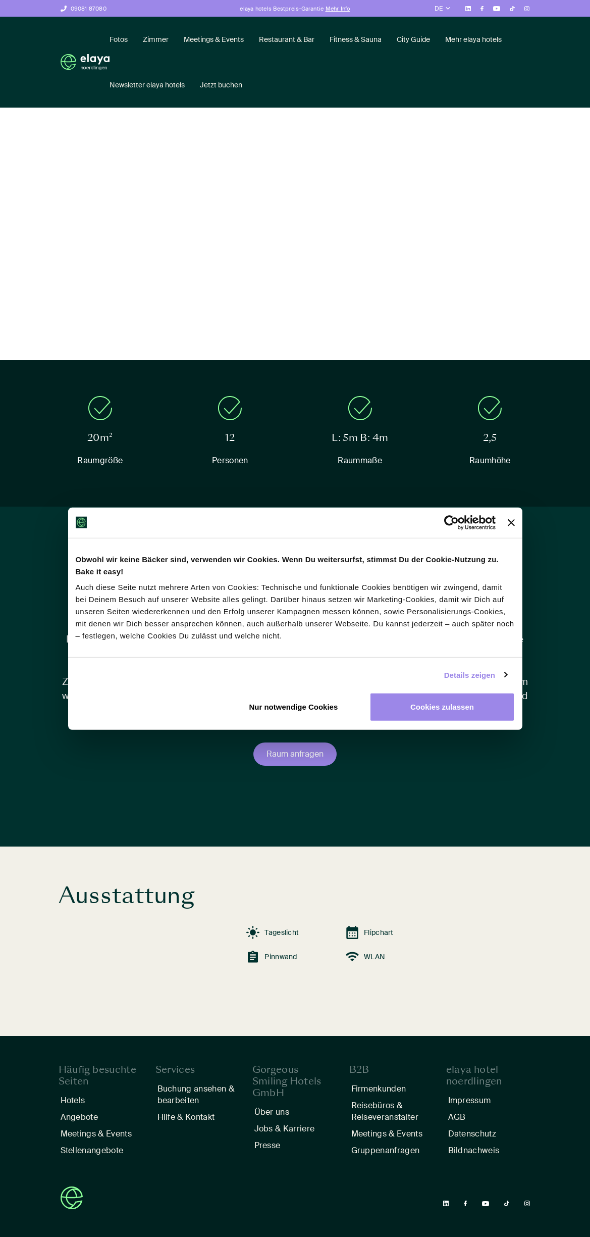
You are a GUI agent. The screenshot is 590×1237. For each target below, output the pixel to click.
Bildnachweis (474, 1150)
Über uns (272, 1112)
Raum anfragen (295, 754)
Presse (267, 1145)
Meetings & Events (214, 39)
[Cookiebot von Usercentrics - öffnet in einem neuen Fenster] (451, 522)
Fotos (119, 39)
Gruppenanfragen (385, 1150)
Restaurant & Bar (286, 39)
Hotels (73, 1100)
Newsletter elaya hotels (147, 84)
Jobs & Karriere (284, 1128)
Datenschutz (472, 1133)
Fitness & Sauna (356, 39)
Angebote (79, 1117)
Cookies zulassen (442, 707)
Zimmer (156, 39)
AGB (457, 1117)
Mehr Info (338, 8)
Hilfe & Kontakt (186, 1117)
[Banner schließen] (511, 522)
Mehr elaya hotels (473, 39)
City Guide (413, 39)
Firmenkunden (378, 1088)
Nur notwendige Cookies (293, 707)
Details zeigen (469, 674)
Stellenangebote (92, 1150)
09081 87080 (88, 8)
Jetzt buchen (221, 84)
